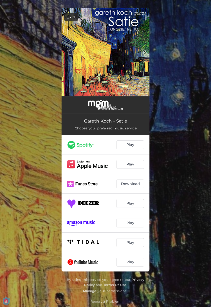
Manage (89, 291)
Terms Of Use (114, 285)
